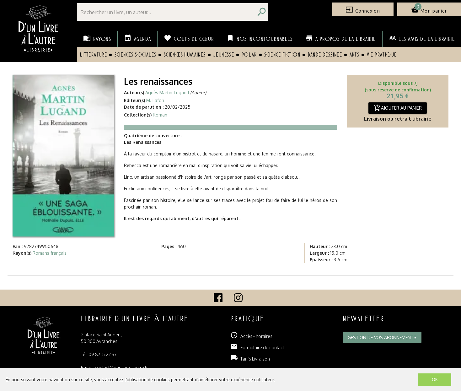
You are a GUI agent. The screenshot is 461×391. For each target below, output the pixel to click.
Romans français (50, 253)
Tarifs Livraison (250, 358)
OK (435, 379)
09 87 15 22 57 (102, 354)
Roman (160, 114)
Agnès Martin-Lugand (167, 92)
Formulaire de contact (257, 347)
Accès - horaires (251, 336)
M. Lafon (155, 100)
